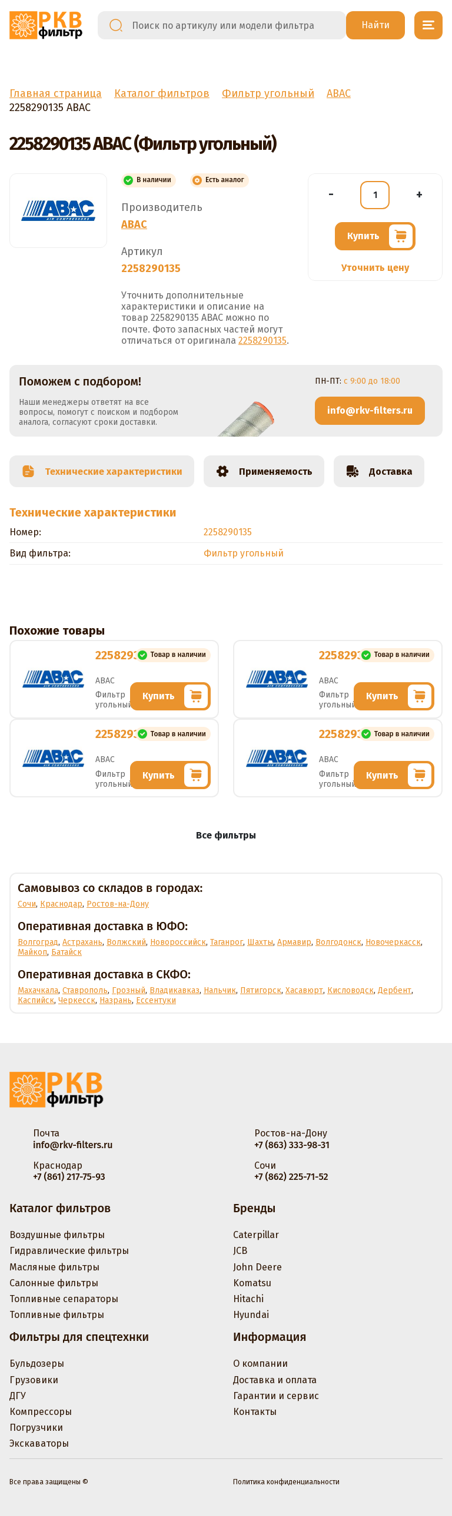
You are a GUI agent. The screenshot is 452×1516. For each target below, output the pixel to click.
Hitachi (248, 1298)
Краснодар (61, 904)
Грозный (128, 990)
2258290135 (262, 340)
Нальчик (220, 990)
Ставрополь (85, 990)
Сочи (27, 904)
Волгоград (38, 942)
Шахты (260, 942)
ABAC (134, 224)
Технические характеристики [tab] (101, 471)
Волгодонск (338, 942)
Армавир (294, 942)
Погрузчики (36, 1427)
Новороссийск (178, 942)
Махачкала (38, 990)
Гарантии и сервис (276, 1395)
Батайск (66, 952)
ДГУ (17, 1395)
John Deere (257, 1267)
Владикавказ (174, 990)
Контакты (255, 1411)
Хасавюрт (304, 990)
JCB (240, 1250)
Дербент (394, 990)
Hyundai (251, 1314)
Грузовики (33, 1380)
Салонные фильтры (53, 1283)
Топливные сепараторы (63, 1298)
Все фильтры (226, 835)
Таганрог (226, 942)
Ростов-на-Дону (118, 904)
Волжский (126, 942)
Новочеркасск (393, 942)
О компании (260, 1363)
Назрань (115, 1000)
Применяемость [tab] (264, 471)
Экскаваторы (39, 1443)
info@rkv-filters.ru (370, 410)
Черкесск (76, 1000)
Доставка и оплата (275, 1380)
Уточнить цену (375, 267)
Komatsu (252, 1283)
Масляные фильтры (54, 1267)
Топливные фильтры (56, 1314)
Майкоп (32, 952)
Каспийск (36, 1000)
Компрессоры (40, 1411)
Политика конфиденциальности (286, 1482)
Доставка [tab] (379, 471)
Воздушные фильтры (57, 1234)
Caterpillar (256, 1234)
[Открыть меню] (428, 25)
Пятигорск (260, 990)
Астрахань (82, 942)
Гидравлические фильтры (69, 1250)
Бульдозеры (36, 1363)
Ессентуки (156, 1000)
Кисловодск (350, 990)
